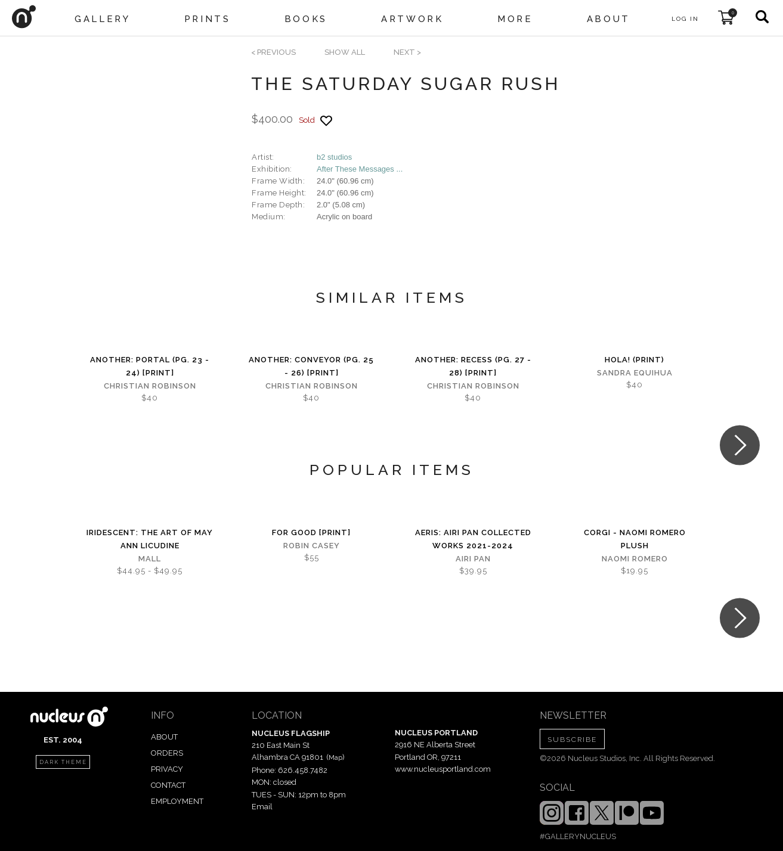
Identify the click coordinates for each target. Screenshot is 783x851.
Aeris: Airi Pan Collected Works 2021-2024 (473, 539)
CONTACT (168, 785)
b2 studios (334, 157)
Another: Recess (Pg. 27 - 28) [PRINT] (473, 366)
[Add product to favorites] (326, 120)
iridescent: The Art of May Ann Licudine (149, 539)
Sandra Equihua (635, 372)
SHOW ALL (344, 52)
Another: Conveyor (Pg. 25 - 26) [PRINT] (311, 366)
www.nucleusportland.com (443, 769)
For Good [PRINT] (311, 532)
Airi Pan (473, 558)
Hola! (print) (634, 359)
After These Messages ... (360, 168)
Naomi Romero (635, 558)
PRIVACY (167, 769)
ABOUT (164, 736)
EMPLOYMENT (177, 801)
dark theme (63, 762)
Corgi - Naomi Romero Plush (635, 539)
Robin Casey (311, 545)
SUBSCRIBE (572, 739)
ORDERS (167, 752)
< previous (273, 52)
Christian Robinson (150, 385)
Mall (149, 558)
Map (335, 757)
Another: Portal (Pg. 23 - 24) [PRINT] (149, 366)
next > (407, 52)
